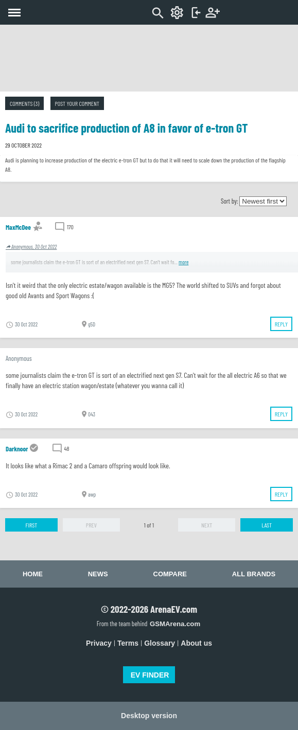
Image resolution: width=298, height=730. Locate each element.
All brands (253, 574)
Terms (127, 643)
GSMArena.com (175, 624)
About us (196, 643)
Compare (170, 574)
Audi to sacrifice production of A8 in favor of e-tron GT (126, 127)
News (98, 574)
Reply (281, 323)
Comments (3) (24, 103)
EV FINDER (150, 675)
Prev (91, 524)
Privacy (99, 643)
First (32, 524)
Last (266, 524)
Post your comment (77, 103)
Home (33, 574)
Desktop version (149, 715)
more (183, 262)
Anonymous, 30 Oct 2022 (31, 246)
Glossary (159, 643)
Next (206, 524)
